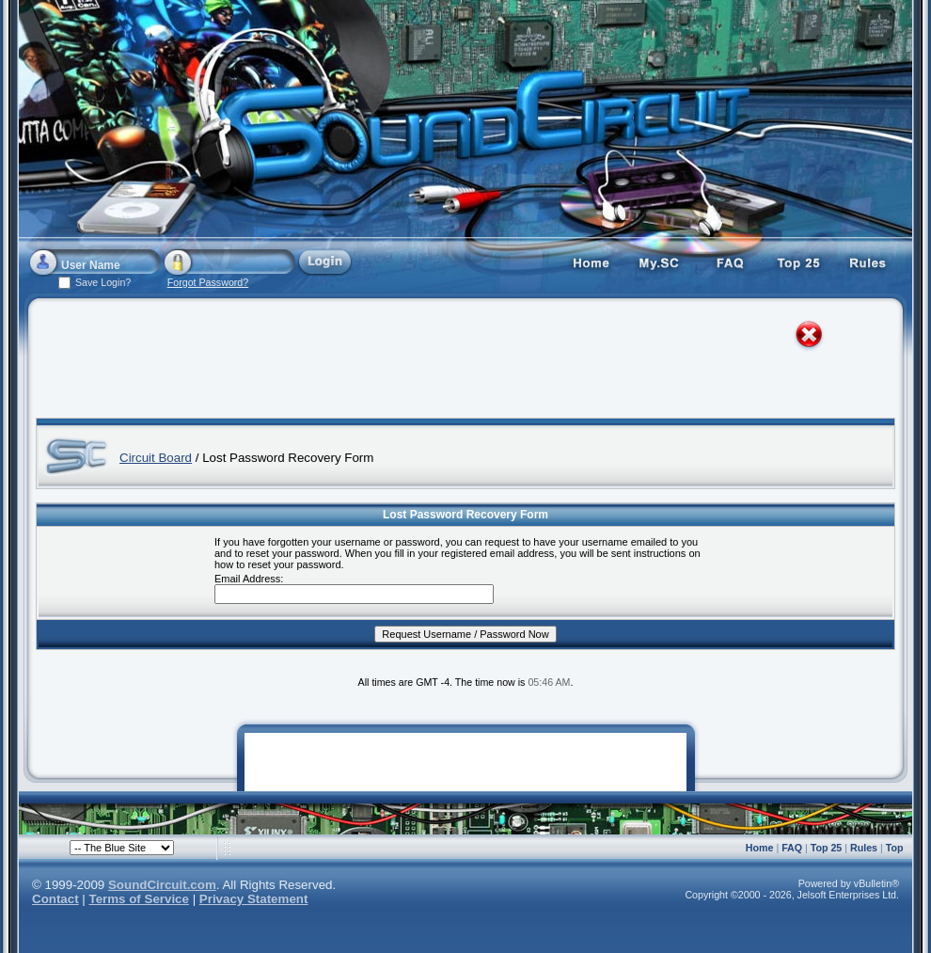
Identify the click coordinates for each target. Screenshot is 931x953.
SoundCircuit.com (162, 885)
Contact (55, 899)
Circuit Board (155, 458)
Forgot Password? (207, 282)
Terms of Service (139, 899)
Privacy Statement (253, 899)
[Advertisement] (448, 362)
